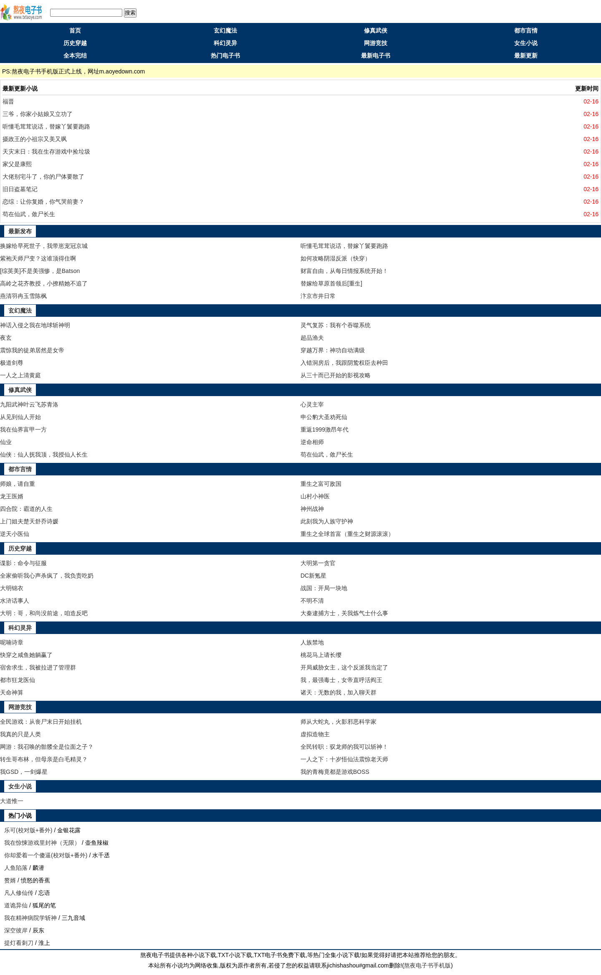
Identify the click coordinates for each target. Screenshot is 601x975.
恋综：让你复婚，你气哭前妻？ (43, 201)
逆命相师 (312, 442)
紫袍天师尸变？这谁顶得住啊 (38, 258)
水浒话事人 (14, 600)
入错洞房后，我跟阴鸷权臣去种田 (344, 362)
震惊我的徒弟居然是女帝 (32, 350)
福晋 (8, 101)
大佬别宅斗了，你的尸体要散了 (43, 176)
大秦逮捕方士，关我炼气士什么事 (344, 613)
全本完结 (75, 55)
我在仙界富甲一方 (23, 429)
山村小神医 (315, 496)
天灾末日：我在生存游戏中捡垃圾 (46, 151)
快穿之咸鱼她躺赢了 (26, 655)
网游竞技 (375, 43)
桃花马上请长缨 (320, 655)
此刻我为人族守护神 (326, 521)
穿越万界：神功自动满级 (332, 350)
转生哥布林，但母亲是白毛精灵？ (44, 759)
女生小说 (526, 43)
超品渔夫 (312, 337)
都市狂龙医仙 (17, 680)
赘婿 (10, 880)
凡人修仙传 (18, 892)
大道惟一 (11, 801)
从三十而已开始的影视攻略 (335, 375)
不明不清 (312, 600)
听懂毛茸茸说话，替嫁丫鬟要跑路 (46, 126)
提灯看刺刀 (18, 943)
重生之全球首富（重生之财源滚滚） (347, 533)
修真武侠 (375, 30)
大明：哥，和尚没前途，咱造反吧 (44, 613)
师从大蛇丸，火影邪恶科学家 (338, 721)
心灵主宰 (312, 404)
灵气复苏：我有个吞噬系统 (335, 325)
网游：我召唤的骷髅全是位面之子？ (46, 746)
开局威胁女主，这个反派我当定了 (344, 667)
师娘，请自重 (17, 483)
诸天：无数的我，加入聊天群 (338, 692)
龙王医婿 (11, 496)
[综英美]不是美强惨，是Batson (40, 271)
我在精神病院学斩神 (30, 917)
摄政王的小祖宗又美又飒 (35, 139)
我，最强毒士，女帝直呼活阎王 (341, 680)
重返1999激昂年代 (324, 429)
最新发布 (20, 231)
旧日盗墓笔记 (20, 189)
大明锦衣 (11, 588)
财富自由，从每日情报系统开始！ (344, 271)
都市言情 (526, 30)
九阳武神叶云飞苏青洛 (29, 404)
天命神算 (11, 692)
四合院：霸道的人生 (26, 508)
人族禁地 (312, 642)
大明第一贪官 (318, 563)
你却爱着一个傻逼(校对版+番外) (46, 855)
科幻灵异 (225, 43)
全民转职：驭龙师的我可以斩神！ (344, 746)
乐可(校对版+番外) (28, 830)
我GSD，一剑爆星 (24, 771)
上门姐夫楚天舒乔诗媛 (29, 521)
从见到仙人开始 (20, 417)
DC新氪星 (313, 575)
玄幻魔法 (225, 30)
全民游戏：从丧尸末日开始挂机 (41, 721)
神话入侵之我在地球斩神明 (35, 325)
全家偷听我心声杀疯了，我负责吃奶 (46, 575)
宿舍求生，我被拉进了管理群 (38, 667)
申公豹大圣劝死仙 (323, 417)
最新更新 (526, 55)
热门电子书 (225, 55)
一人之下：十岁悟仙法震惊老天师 (344, 759)
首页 (75, 30)
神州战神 (312, 508)
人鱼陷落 (16, 867)
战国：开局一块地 (323, 588)
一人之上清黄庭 (20, 375)
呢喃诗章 (11, 642)
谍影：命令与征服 (23, 563)
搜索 (130, 13)
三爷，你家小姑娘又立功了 (38, 114)
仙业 (6, 442)
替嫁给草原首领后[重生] (331, 283)
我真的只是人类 (20, 734)
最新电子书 (375, 55)
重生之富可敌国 (320, 483)
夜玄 (6, 337)
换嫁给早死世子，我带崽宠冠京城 (44, 245)
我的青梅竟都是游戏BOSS (334, 771)
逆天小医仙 (14, 533)
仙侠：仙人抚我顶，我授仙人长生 (44, 454)
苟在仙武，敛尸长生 (29, 214)
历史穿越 (75, 43)
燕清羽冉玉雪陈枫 (23, 296)
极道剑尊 (11, 362)
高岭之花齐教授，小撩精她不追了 (44, 283)
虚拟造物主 (315, 734)
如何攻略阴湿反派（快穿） (335, 258)
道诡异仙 (16, 905)
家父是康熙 (17, 164)
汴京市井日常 (318, 296)
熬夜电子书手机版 (427, 965)
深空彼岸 (16, 930)
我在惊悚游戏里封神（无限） (42, 842)
